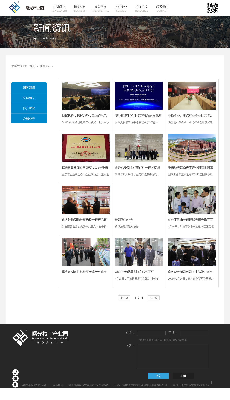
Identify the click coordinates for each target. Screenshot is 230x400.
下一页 (153, 298)
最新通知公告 (124, 219)
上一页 (124, 298)
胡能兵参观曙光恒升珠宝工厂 (134, 271)
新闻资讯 (45, 66)
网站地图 (57, 385)
